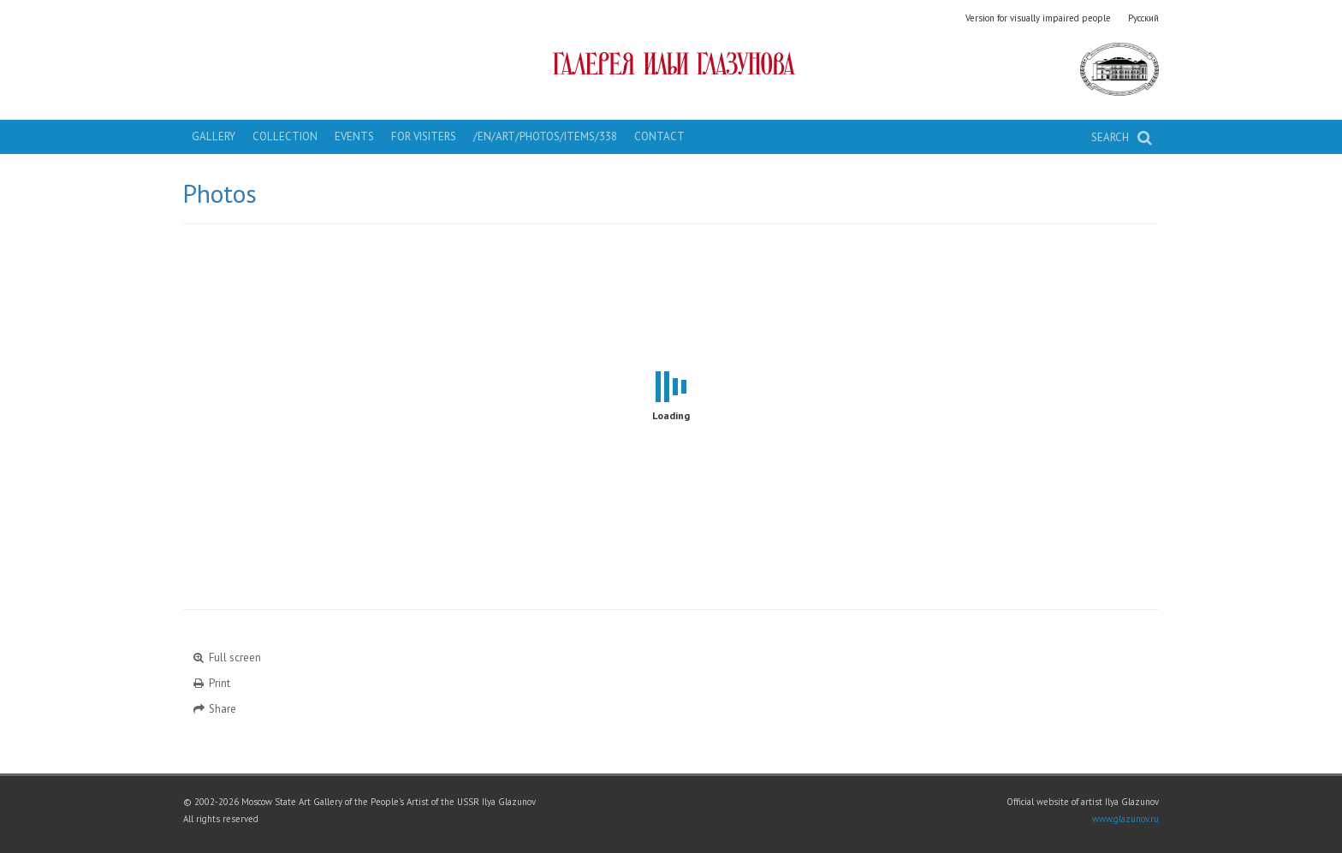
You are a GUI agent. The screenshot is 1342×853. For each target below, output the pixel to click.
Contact (659, 136)
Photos (220, 193)
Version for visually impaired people (1038, 18)
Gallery (213, 136)
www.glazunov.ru (1125, 819)
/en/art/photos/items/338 (545, 136)
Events (354, 136)
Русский (1143, 18)
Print (211, 683)
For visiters (423, 136)
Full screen (226, 657)
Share (214, 709)
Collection (285, 136)
